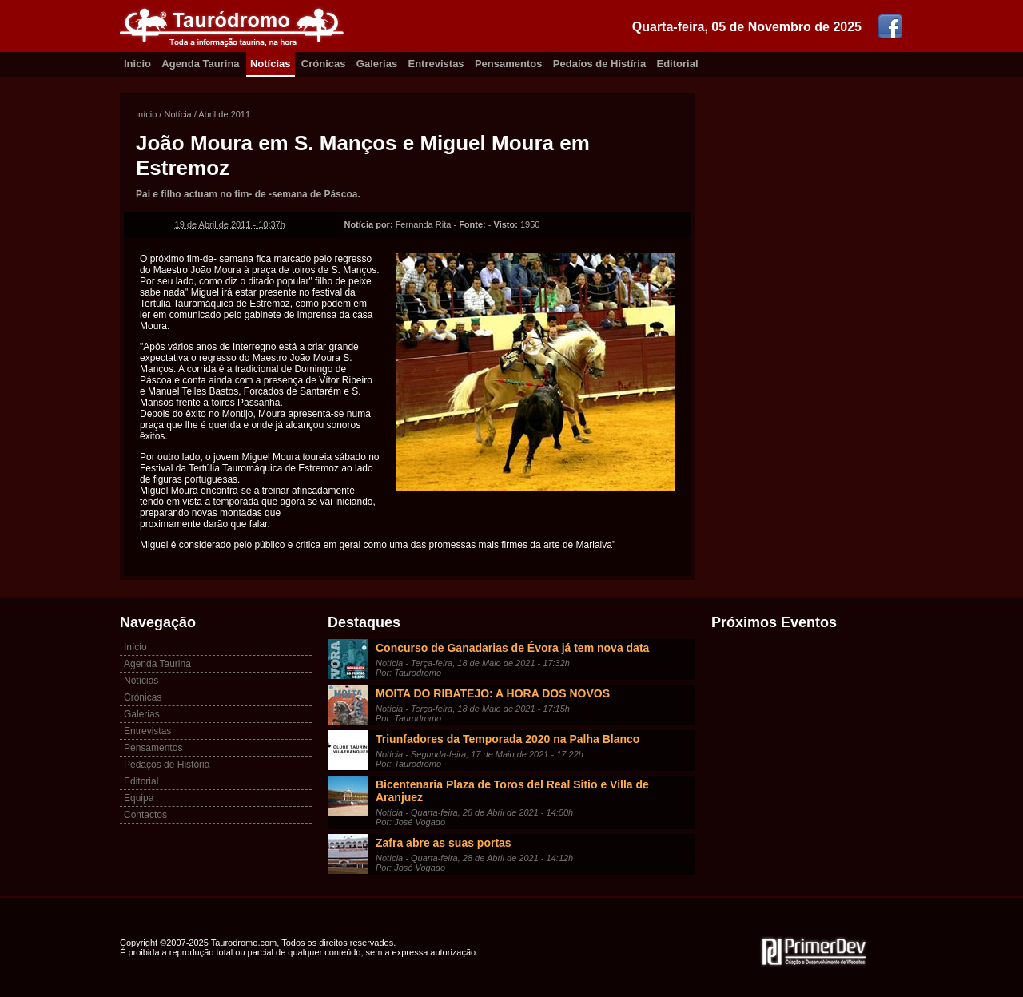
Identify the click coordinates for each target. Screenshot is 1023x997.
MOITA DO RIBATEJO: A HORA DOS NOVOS (493, 693)
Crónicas (323, 64)
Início (146, 114)
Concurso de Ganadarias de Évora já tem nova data (512, 647)
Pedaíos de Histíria (599, 64)
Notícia (177, 114)
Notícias (270, 64)
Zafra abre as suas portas (444, 842)
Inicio (137, 64)
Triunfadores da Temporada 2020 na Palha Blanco (507, 739)
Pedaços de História (166, 764)
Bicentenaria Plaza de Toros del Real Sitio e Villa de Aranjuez (512, 791)
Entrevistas (436, 64)
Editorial (678, 64)
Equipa (138, 798)
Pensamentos (509, 64)
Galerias (376, 64)
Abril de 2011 (224, 114)
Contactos (145, 814)
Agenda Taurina (200, 64)
